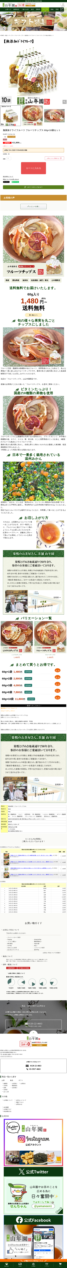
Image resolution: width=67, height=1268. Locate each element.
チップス (45, 9)
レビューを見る (11, 136)
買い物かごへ (33, 315)
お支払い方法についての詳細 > (52, 952)
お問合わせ (19, 1104)
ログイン (63, 4)
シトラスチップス (17, 638)
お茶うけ (8, 9)
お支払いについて (21, 1100)
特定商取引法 (7, 1111)
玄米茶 (5, 1089)
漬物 (52, 9)
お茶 (3, 1080)
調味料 (38, 9)
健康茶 (5, 1083)
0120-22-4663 (33, 1066)
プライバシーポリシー (6, 1056)
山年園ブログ (7, 1109)
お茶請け (14, 1083)
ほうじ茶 (6, 1091)
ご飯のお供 (25, 9)
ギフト (21, 1080)
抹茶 (5, 1087)
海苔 (32, 9)
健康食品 (16, 9)
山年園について (8, 1100)
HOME (2, 35)
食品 (6, 35)
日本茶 (5, 1085)
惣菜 (57, 9)
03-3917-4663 (7, 1054)
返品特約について (8, 176)
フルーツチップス (19, 35)
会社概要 (6, 1107)
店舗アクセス (20, 1102)
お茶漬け (14, 1087)
